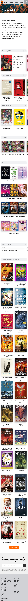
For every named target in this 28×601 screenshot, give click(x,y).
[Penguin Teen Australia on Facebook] (2, 590)
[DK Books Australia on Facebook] (15, 592)
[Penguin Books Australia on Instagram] (5, 581)
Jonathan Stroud (7, 543)
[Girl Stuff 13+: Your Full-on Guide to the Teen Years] (7, 321)
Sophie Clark (16, 57)
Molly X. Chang (7, 130)
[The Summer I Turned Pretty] (6, 87)
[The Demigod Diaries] (21, 390)
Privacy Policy (23, 570)
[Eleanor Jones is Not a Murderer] (19, 87)
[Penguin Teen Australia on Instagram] (5, 590)
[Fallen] (21, 507)
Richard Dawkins (20, 542)
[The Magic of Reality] (21, 530)
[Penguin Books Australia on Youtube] (10, 581)
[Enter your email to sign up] (12, 565)
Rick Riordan (7, 311)
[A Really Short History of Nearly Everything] (21, 437)
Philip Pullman (19, 497)
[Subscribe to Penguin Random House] (24, 565)
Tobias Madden (19, 128)
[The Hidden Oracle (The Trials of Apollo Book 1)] (7, 297)
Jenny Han (7, 100)
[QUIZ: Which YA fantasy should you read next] (13, 146)
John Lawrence (22, 497)
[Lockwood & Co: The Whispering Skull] (7, 530)
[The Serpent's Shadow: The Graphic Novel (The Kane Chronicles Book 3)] (7, 436)
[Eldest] (21, 413)
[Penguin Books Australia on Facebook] (2, 581)
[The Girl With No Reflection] (13, 250)
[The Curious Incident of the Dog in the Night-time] (7, 367)
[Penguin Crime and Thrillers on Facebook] (2, 595)
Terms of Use (16, 570)
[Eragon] (21, 320)
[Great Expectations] (7, 460)
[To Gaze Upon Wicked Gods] (6, 117)
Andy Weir (7, 284)
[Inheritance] (21, 460)
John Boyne (20, 310)
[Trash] (21, 343)
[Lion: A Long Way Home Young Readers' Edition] (7, 507)
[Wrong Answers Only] (19, 117)
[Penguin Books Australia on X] (8, 581)
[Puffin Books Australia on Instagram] (15, 586)
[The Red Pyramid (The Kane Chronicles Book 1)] (21, 367)
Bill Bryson (20, 449)
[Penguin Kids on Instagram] (18, 581)
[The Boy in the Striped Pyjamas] (21, 296)
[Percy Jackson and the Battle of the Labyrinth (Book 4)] (21, 272)
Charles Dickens (7, 472)
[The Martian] (7, 272)
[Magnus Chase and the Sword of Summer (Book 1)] (7, 343)
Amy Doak (19, 100)
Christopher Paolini (20, 332)
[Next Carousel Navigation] (25, 51)
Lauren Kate (20, 519)
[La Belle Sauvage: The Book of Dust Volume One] (7, 390)
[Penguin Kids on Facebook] (15, 581)
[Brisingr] (7, 413)
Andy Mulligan (21, 355)
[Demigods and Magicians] (7, 483)
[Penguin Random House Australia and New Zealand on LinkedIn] (2, 584)
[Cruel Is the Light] (19, 56)
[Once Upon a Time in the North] (21, 483)
